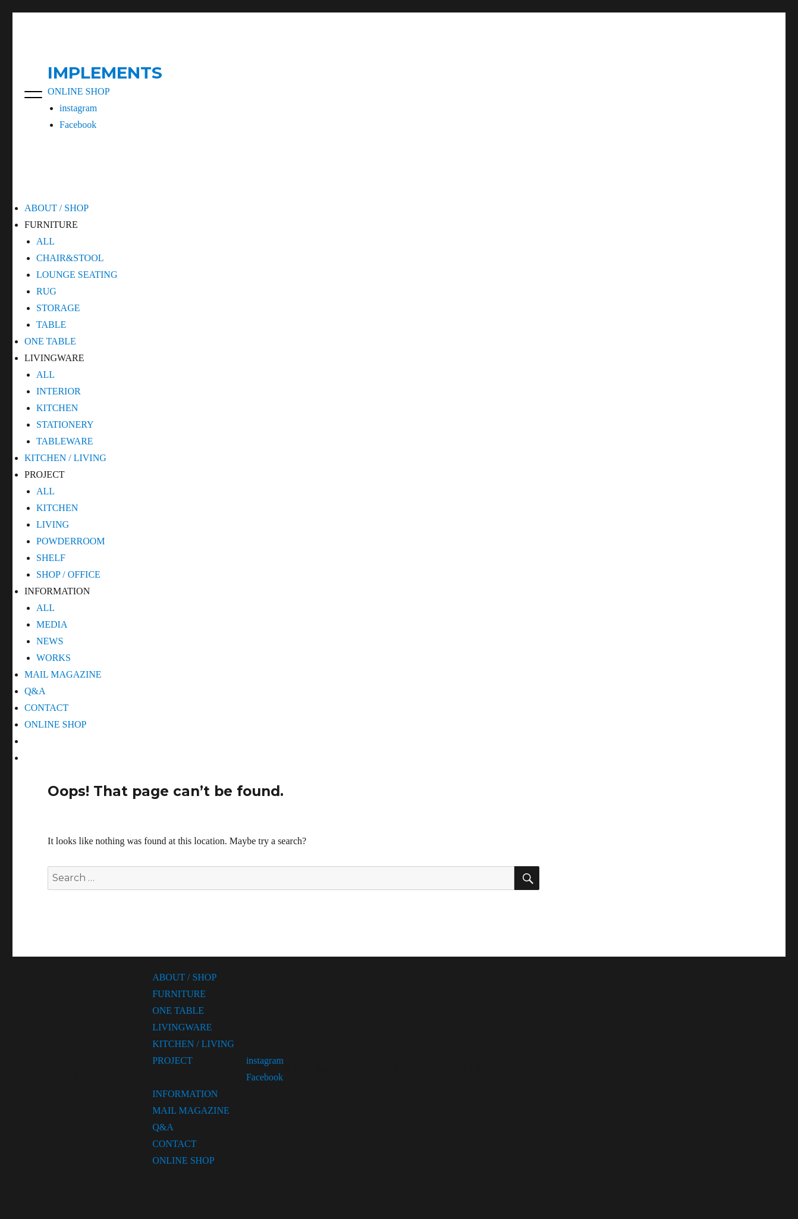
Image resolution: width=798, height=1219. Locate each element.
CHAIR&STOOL (70, 258)
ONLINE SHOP (78, 91)
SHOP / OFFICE (68, 574)
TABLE (51, 324)
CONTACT (46, 708)
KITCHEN (57, 408)
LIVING (52, 524)
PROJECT (172, 1060)
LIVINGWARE (182, 1027)
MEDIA (51, 624)
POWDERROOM (70, 541)
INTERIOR (58, 391)
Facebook (77, 125)
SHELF (50, 558)
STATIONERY (65, 424)
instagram (78, 108)
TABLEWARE (64, 441)
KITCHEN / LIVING (65, 458)
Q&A (35, 691)
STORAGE (58, 308)
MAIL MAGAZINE (63, 674)
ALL (45, 241)
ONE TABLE (50, 341)
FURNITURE (179, 994)
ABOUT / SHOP (56, 208)
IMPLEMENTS (105, 72)
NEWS (49, 641)
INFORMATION (185, 1094)
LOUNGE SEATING (76, 275)
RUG (46, 291)
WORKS (53, 658)
